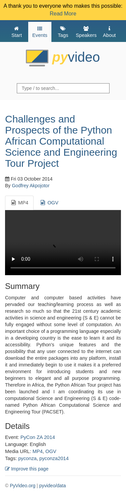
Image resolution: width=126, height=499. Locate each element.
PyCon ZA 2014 (37, 437)
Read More (63, 13)
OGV (50, 451)
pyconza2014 (54, 458)
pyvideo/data (52, 485)
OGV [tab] (49, 202)
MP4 (38, 451)
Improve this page (26, 468)
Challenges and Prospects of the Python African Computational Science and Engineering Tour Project (61, 141)
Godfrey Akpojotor (30, 185)
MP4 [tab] (19, 202)
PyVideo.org (22, 485)
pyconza (27, 458)
